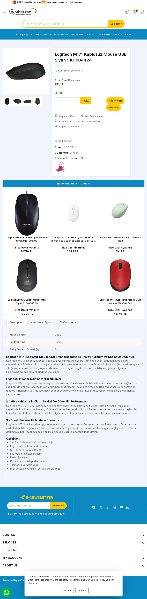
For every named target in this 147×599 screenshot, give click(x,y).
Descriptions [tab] (17, 322)
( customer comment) (69, 70)
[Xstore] (22, 12)
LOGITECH (70, 147)
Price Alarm (63, 121)
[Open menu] (5, 12)
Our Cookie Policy (95, 580)
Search (118, 23)
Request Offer (64, 116)
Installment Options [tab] (42, 322)
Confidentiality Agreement (66, 580)
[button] (44, 71)
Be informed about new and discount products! (36, 513)
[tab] (17, 322)
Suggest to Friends (67, 126)
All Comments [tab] (68, 322)
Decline (67, 590)
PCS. (85, 101)
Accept (82, 590)
